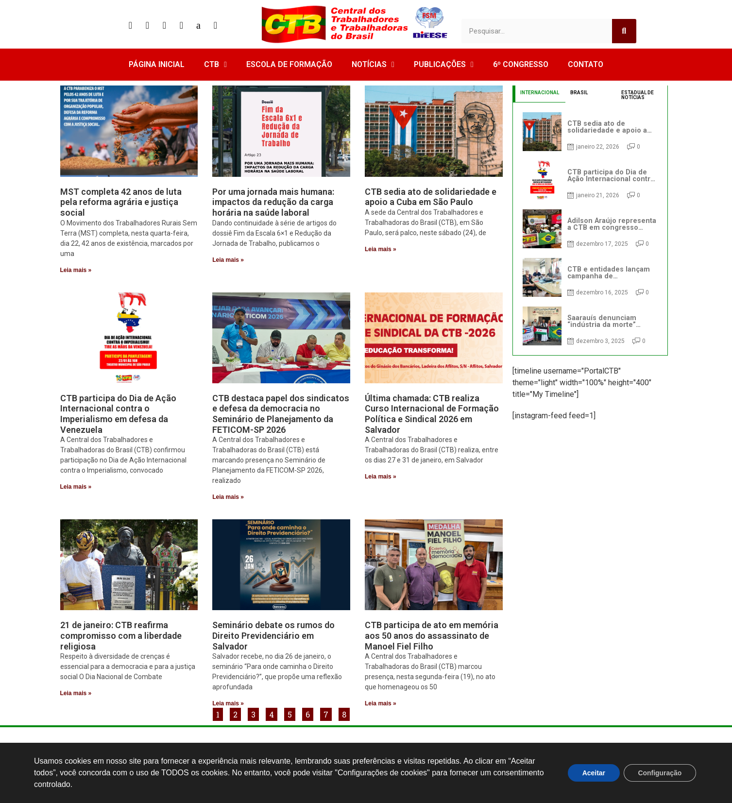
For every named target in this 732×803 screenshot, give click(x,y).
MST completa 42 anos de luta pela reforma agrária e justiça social (121, 202)
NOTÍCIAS (373, 64)
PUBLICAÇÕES (444, 64)
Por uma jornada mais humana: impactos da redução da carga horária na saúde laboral (273, 202)
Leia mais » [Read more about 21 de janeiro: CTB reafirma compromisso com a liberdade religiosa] (76, 693)
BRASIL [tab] (579, 92)
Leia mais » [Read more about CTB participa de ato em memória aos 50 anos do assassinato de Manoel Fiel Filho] (380, 703)
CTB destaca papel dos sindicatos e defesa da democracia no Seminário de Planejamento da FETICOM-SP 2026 (280, 414)
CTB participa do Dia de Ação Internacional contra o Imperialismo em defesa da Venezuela (118, 414)
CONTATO (585, 64)
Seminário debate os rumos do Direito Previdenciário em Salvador (273, 635)
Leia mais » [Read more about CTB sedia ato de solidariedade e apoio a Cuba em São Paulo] (380, 249)
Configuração (659, 773)
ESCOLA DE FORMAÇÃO (289, 64)
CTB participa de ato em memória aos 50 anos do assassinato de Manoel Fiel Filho (431, 635)
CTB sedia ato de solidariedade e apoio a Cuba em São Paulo (430, 197)
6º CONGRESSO (520, 64)
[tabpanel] (590, 229)
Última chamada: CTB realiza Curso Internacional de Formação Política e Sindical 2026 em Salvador (432, 414)
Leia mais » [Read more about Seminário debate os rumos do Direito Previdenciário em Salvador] (228, 703)
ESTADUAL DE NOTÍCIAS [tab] (637, 95)
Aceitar (592, 773)
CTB (215, 64)
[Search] (624, 31)
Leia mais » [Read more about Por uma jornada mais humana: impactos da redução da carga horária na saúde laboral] (228, 259)
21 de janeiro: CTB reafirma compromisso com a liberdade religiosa (121, 635)
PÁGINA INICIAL (157, 64)
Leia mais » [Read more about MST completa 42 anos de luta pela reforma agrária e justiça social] (76, 270)
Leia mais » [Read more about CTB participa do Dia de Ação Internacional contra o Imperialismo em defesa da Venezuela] (76, 486)
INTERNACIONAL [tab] (539, 92)
